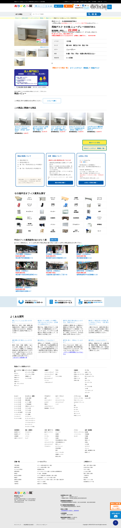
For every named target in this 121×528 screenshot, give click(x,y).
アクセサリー (28, 432)
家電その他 (58, 456)
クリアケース (28, 416)
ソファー (57, 398)
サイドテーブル (88, 382)
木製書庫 (16, 436)
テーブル (27, 434)
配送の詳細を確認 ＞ (60, 182)
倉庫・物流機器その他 (90, 450)
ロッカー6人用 (17, 408)
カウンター (87, 392)
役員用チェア (17, 434)
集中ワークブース (49, 432)
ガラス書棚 (27, 414)
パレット (87, 448)
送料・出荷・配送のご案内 (90, 465)
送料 (88, 1)
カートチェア (48, 376)
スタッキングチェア (49, 374)
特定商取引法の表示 (29, 524)
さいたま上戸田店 (18, 469)
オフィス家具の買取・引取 (43, 467)
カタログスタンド (49, 406)
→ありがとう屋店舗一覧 (19, 357)
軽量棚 (86, 432)
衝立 (75, 405)
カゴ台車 (87, 444)
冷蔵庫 (56, 438)
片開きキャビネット (29, 406)
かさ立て (47, 402)
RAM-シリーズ (77, 415)
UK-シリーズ (77, 413)
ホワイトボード (48, 400)
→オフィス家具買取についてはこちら (73, 353)
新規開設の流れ (40, 469)
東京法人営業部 (17, 475)
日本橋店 (16, 481)
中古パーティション (78, 400)
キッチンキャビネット (30, 418)
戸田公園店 (16, 465)
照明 (56, 450)
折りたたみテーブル (89, 376)
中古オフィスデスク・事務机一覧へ (94, 148)
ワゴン (56, 372)
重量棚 (86, 438)
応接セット (76, 376)
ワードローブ (17, 416)
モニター (76, 436)
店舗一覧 (99, 1)
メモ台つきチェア (49, 382)
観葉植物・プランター (50, 408)
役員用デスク (17, 432)
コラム (105, 1)
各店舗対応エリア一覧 (89, 481)
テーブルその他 (88, 386)
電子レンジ (58, 444)
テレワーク (58, 432)
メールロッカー (17, 414)
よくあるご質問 (75, 1)
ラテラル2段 (28, 408)
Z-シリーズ (76, 411)
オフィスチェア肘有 (29, 372)
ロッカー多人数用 (18, 412)
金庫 (46, 398)
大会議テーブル (88, 374)
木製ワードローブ (18, 438)
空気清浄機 (58, 448)
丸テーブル (87, 380)
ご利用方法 (86, 475)
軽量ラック (87, 452)
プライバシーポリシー (41, 524)
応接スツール (77, 378)
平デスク (16, 373)
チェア (26, 438)
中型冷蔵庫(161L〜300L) (61, 440)
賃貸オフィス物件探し (42, 483)
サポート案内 (87, 469)
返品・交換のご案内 (88, 473)
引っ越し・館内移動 (41, 473)
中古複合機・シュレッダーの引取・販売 (46, 477)
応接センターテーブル (79, 374)
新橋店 (15, 477)
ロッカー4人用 (17, 404)
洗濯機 (56, 434)
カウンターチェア (59, 402)
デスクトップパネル (78, 398)
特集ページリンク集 (88, 479)
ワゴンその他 (58, 376)
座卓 (86, 378)
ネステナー (87, 446)
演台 (86, 384)
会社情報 (86, 477)
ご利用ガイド (66, 1)
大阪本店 (16, 483)
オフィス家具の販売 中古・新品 (44, 465)
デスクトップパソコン (79, 432)
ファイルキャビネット (30, 422)
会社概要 (93, 1)
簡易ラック (87, 440)
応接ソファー (77, 372)
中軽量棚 (87, 434)
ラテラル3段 (28, 410)
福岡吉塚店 (16, 471)
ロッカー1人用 (17, 398)
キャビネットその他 (29, 426)
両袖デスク (95, 68)
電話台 (46, 404)
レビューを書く (52, 100)
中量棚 (86, 436)
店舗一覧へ (54, 239)
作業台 (86, 442)
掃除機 (56, 436)
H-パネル (76, 409)
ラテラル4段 (28, 412)
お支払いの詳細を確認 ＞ (91, 182)
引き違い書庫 (28, 398)
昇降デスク (16, 381)
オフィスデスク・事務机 (79, 68)
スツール (47, 380)
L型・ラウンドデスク (19, 383)
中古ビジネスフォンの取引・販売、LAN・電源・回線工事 (50, 479)
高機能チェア (28, 376)
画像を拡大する (44, 47)
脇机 (56, 374)
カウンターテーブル (60, 400)
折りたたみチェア (49, 378)
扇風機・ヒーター (59, 454)
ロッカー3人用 (17, 402)
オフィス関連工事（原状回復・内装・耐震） (47, 475)
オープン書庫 (28, 402)
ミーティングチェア (49, 372)
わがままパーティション (79, 403)
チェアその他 (28, 378)
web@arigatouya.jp (19, 502)
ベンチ (56, 404)
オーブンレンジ (59, 446)
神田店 (15, 473)
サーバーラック (28, 424)
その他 (86, 388)
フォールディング (89, 390)
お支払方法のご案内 (88, 467)
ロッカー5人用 (17, 406)
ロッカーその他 (17, 418)
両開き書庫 (27, 400)
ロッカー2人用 (17, 400)
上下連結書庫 (28, 404)
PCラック (16, 385)
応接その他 (76, 380)
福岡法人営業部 (17, 479)
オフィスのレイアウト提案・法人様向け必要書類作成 (49, 471)
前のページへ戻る (94, 142)
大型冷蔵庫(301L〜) (59, 442)
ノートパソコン (77, 434)
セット (46, 434)
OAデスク (16, 379)
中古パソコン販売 (41, 481)
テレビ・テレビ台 (59, 452)
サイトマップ (17, 524)
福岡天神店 (16, 467)
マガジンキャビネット (30, 420)
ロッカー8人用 (17, 410)
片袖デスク (16, 375)
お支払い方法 (83, 1)
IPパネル (76, 407)
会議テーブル (88, 372)
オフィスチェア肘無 (29, 374)
